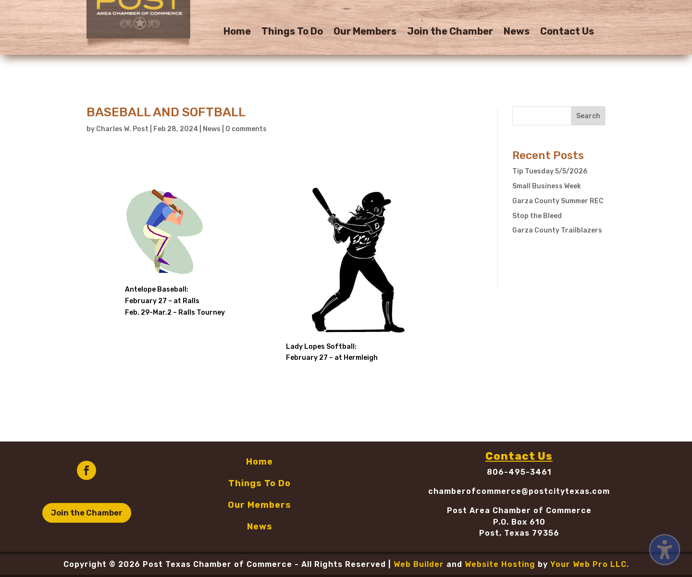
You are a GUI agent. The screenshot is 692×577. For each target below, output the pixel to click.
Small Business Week (546, 186)
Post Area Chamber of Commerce (519, 510)
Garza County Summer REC (558, 201)
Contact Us (567, 32)
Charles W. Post (122, 129)
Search (588, 116)
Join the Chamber (450, 32)
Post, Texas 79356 (519, 533)
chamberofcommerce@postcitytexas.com (519, 491)
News (517, 32)
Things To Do (292, 32)
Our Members (365, 32)
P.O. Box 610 (519, 522)
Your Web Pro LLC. (589, 564)
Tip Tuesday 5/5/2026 (549, 171)
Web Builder (419, 564)
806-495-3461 (519, 472)
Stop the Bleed (537, 216)
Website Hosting (500, 564)
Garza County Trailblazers (557, 230)
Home (237, 32)
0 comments (246, 129)
